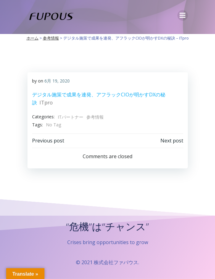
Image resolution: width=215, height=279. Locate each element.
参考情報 (95, 117)
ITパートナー (70, 117)
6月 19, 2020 (57, 81)
